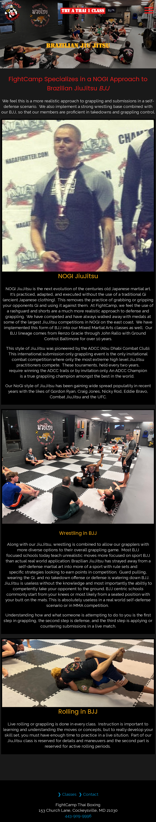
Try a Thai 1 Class (83, 10)
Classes (69, 794)
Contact (90, 794)
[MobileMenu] (148, 10)
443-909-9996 (78, 815)
